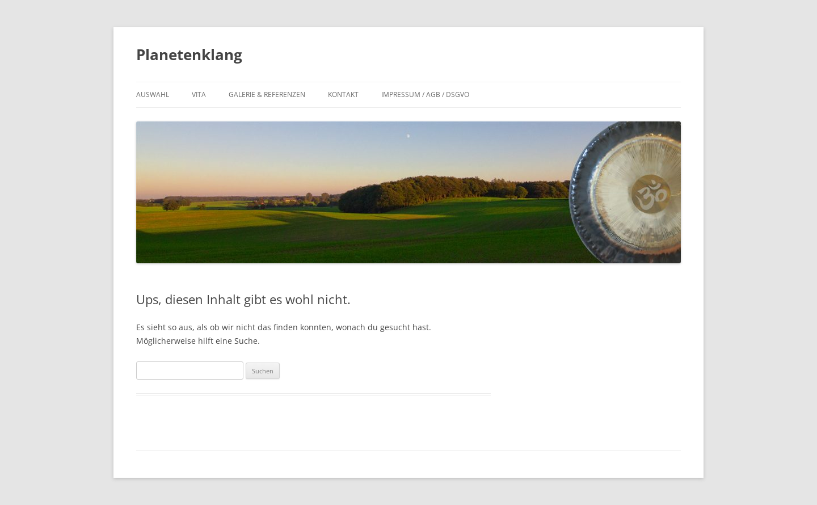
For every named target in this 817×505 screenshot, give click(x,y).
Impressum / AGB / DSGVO (425, 94)
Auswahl (152, 94)
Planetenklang (189, 54)
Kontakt (343, 94)
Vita (199, 94)
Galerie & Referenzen (267, 94)
